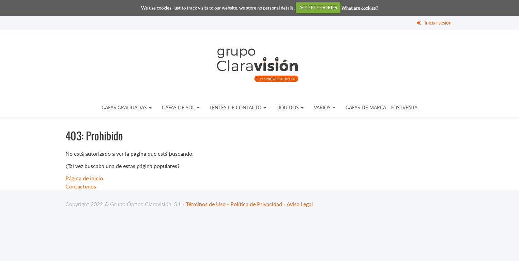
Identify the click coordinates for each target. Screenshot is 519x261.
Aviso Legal (300, 204)
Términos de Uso (206, 204)
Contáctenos (80, 186)
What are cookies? (359, 7)
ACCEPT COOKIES (318, 7)
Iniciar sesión (438, 23)
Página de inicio (84, 178)
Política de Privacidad (256, 204)
